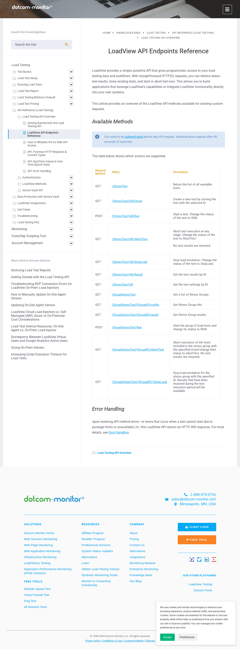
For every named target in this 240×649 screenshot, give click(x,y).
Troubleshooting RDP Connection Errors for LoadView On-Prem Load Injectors (41, 286)
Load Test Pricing (28, 103)
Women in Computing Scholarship (96, 583)
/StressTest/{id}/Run (125, 216)
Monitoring (19, 229)
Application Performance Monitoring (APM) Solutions (48, 571)
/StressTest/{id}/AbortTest (130, 239)
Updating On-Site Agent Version (33, 305)
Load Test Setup (27, 78)
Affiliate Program (93, 533)
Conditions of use (112, 640)
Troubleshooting (27, 215)
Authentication (31, 177)
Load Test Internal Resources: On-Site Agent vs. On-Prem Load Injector (37, 328)
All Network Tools (35, 607)
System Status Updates (97, 551)
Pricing (134, 539)
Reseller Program (93, 539)
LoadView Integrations (31, 203)
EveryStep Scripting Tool (29, 236)
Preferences (187, 637)
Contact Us (137, 545)
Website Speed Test (37, 589)
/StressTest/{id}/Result (127, 274)
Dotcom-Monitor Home (39, 533)
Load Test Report (28, 91)
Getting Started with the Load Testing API (40, 277)
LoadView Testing (200, 584)
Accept (167, 637)
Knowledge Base (141, 575)
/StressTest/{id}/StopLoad (129, 262)
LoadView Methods (34, 183)
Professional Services (96, 545)
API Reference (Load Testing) (35, 110)
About (134, 533)
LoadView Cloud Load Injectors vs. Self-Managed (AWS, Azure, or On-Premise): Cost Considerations (39, 315)
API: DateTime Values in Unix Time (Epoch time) (45, 163)
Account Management (27, 243)
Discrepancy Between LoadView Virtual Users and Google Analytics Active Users (39, 339)
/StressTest (120, 186)
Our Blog (136, 581)
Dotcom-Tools (202, 590)
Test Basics (24, 71)
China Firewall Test (36, 595)
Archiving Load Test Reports (31, 270)
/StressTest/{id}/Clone (127, 201)
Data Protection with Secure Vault (38, 196)
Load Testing (21, 65)
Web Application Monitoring (42, 551)
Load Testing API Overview (114, 452)
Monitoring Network (143, 563)
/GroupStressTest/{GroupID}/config (135, 305)
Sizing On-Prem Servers (27, 347)
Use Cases (23, 209)
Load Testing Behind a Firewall (36, 97)
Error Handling (118, 432)
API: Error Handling (39, 171)
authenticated (133, 137)
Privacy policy (93, 640)
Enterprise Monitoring (144, 569)
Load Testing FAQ (28, 222)
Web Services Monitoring (40, 539)
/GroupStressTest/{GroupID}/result (135, 315)
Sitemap (150, 640)
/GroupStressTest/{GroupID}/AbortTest (138, 349)
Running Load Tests (29, 84)
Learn (85, 563)
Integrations (137, 557)
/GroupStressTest (124, 294)
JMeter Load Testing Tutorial (100, 569)
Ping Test (30, 601)
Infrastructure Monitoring (40, 557)
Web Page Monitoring (38, 545)
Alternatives (89, 557)
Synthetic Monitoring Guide (100, 575)
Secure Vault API (32, 190)
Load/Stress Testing (37, 563)
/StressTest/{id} (122, 284)
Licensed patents (134, 640)
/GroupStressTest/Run (127, 327)
